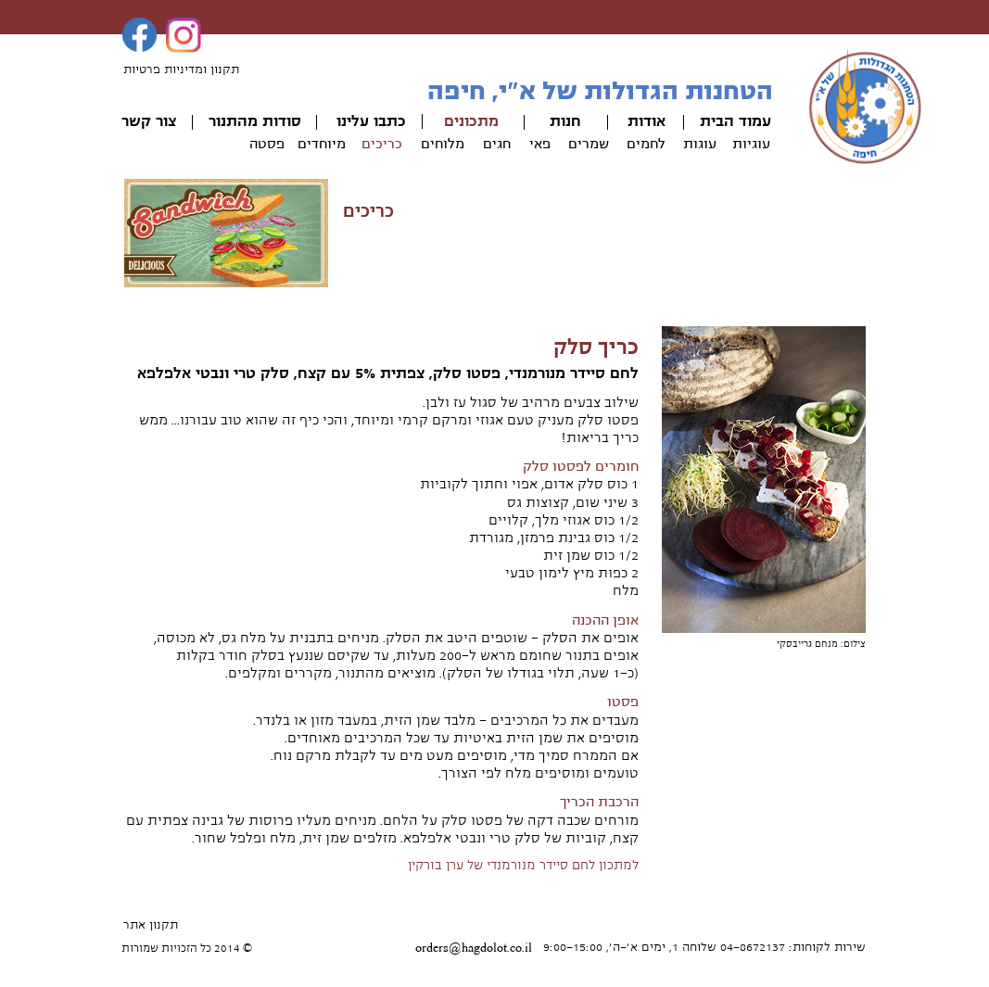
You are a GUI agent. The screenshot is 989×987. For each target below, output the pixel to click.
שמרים (588, 143)
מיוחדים (322, 143)
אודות (647, 121)
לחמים (646, 143)
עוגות (699, 143)
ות (557, 121)
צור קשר (148, 121)
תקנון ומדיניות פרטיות (181, 69)
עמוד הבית (735, 121)
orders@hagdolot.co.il (473, 948)
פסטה (267, 143)
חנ (573, 121)
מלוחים (442, 143)
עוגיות (751, 143)
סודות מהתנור (255, 121)
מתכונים (471, 121)
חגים (497, 143)
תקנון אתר (150, 924)
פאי (540, 143)
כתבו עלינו (371, 121)
